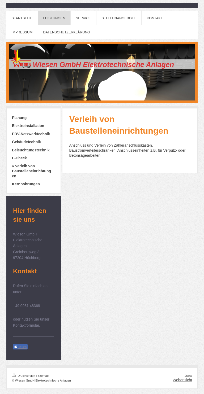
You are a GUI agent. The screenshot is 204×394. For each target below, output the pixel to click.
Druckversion (24, 375)
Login (188, 375)
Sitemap (43, 375)
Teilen (20, 347)
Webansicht (182, 380)
